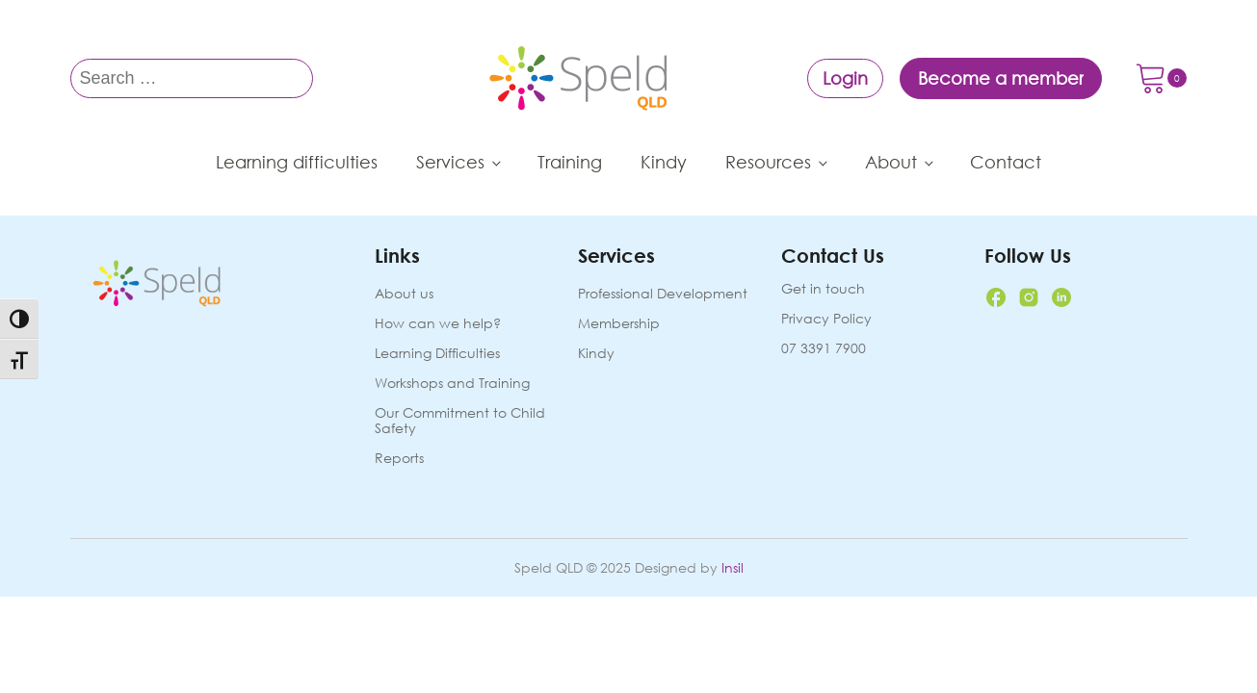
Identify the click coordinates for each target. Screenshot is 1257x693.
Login (845, 78)
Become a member (1001, 78)
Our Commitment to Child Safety (460, 421)
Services (450, 161)
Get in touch (823, 289)
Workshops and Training (452, 383)
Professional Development (662, 294)
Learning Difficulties (437, 354)
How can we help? (438, 324)
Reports (399, 458)
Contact (1005, 161)
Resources (768, 161)
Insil (732, 567)
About (891, 161)
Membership (619, 324)
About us (404, 294)
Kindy (664, 161)
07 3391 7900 (823, 348)
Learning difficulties (297, 161)
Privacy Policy (826, 318)
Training (569, 161)
